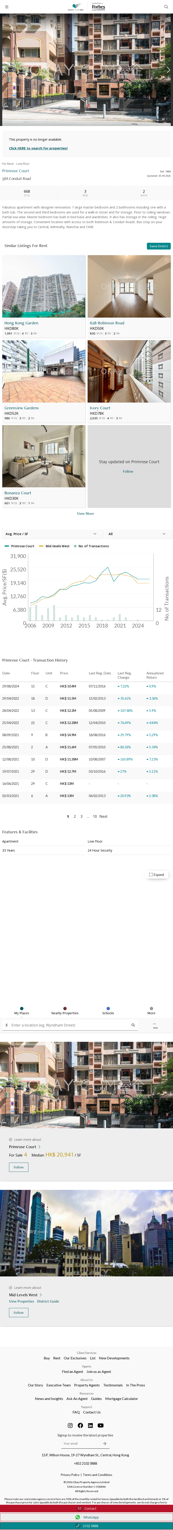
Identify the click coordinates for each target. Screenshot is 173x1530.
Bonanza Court (18, 493)
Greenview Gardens (22, 408)
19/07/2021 (10, 771)
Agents (86, 1366)
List (93, 1358)
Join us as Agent (98, 1371)
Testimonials (113, 1385)
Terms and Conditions (97, 1475)
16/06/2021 (10, 784)
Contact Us (92, 1412)
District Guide (48, 1301)
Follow (19, 1167)
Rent (56, 1358)
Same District (159, 246)
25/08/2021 (10, 747)
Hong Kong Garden (21, 323)
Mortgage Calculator (121, 1398)
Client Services (86, 1353)
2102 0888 (86, 1526)
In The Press (135, 1385)
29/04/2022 (10, 698)
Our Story (35, 1385)
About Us (86, 1380)
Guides (96, 1398)
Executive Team (58, 1385)
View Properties (22, 1301)
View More (85, 513)
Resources (86, 1393)
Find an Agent (72, 1371)
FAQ (76, 1412)
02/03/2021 (10, 796)
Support (86, 1407)
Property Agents (87, 1385)
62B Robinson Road (107, 323)
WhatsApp (86, 1517)
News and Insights (49, 1398)
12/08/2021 (10, 759)
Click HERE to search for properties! (38, 148)
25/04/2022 (10, 723)
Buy (47, 1358)
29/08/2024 (10, 686)
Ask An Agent (77, 1398)
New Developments (114, 1358)
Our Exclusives (75, 1358)
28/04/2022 (10, 710)
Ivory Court (100, 408)
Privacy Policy (70, 1475)
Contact (86, 1508)
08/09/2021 (10, 735)
